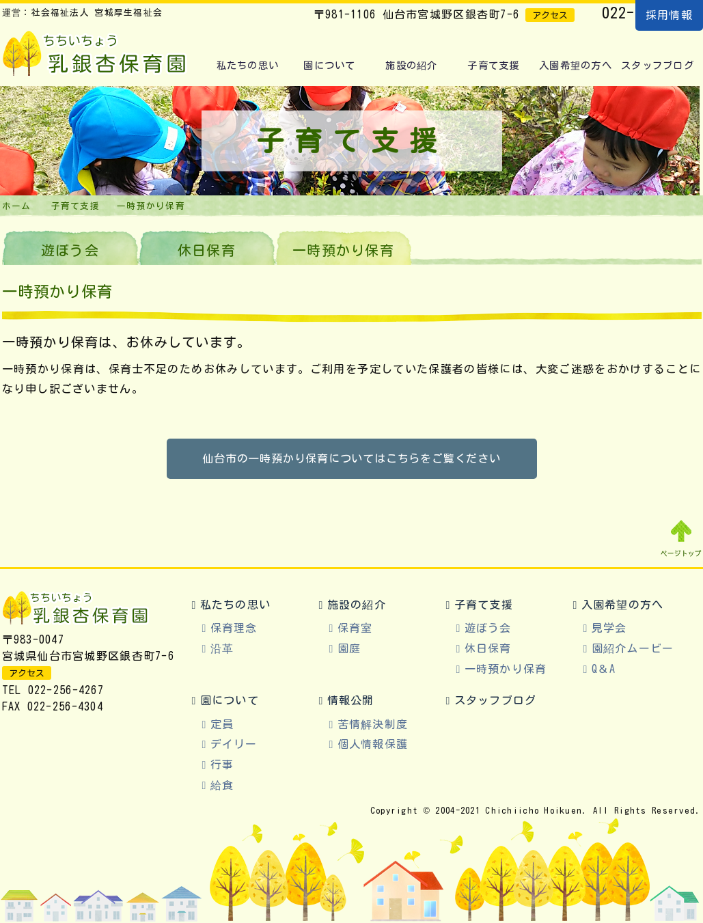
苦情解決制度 (373, 724)
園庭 (349, 648)
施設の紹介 (411, 65)
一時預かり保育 (506, 668)
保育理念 (234, 627)
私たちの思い (248, 65)
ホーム (16, 206)
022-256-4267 (66, 690)
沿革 (222, 648)
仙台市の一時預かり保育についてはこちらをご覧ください (351, 458)
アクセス (550, 15)
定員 (222, 724)
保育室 (355, 627)
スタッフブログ (657, 65)
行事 (222, 764)
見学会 (609, 627)
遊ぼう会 (70, 250)
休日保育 (207, 250)
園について (329, 65)
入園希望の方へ (575, 65)
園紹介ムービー (633, 648)
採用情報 (669, 15)
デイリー (234, 744)
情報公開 (350, 700)
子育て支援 (493, 65)
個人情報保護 (373, 744)
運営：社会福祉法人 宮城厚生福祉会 (82, 12)
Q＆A (604, 668)
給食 (222, 785)
